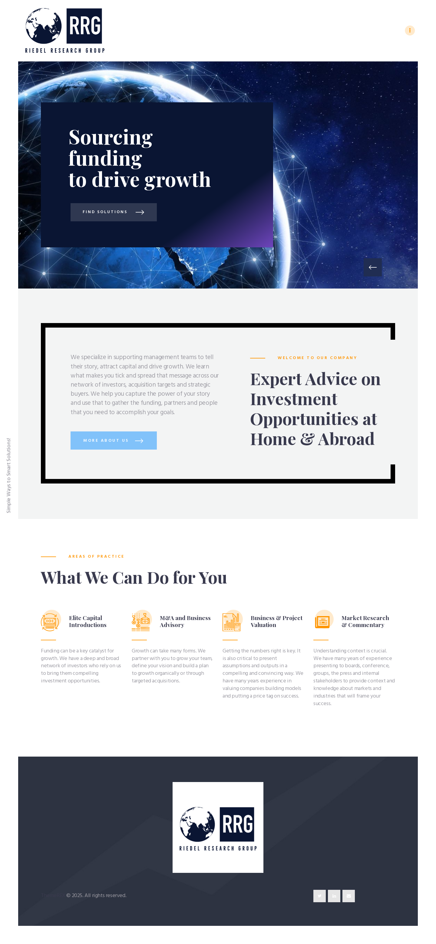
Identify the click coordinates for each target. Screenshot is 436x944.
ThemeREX (53, 895)
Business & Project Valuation (276, 621)
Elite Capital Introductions (88, 621)
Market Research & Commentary (365, 621)
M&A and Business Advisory (185, 621)
